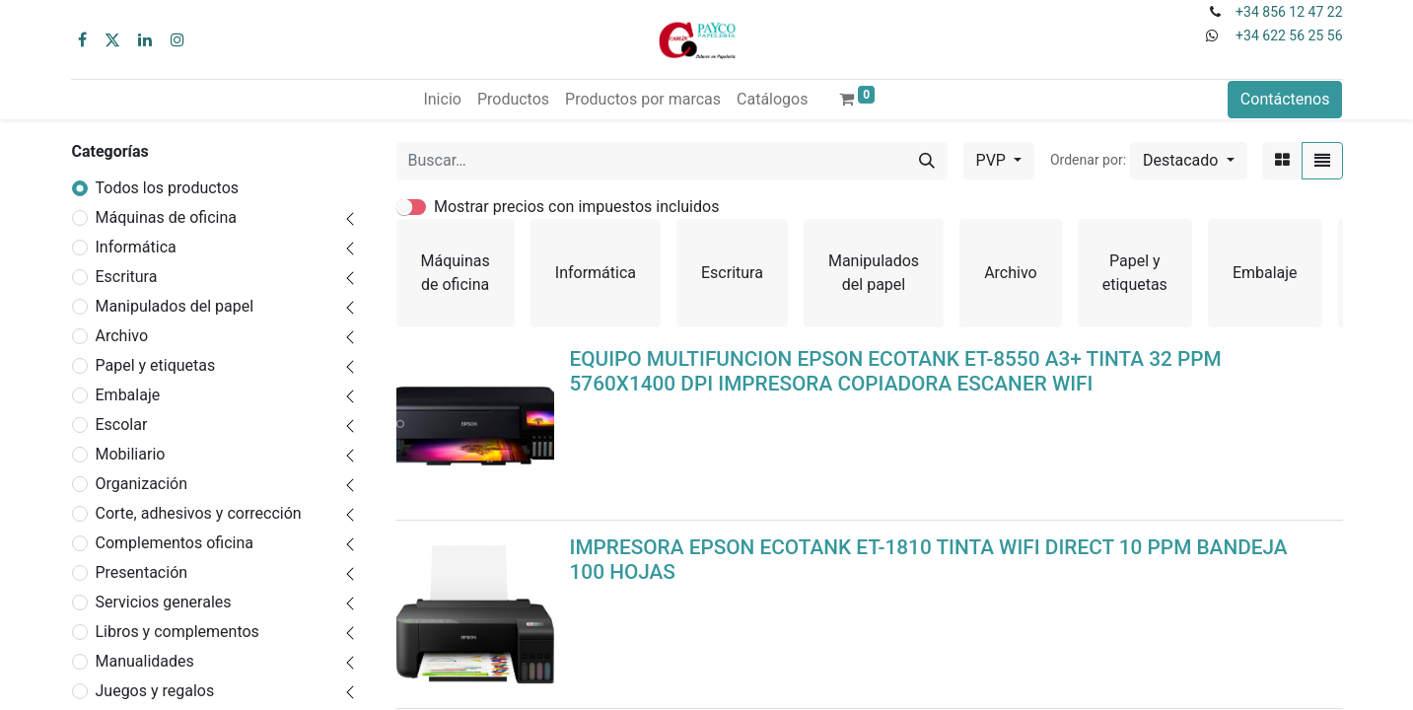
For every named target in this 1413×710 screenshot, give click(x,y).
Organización (142, 483)
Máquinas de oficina (167, 217)
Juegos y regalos (155, 690)
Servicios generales (164, 602)
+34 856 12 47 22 (1289, 12)
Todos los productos (168, 187)
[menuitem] (441, 99)
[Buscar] (927, 160)
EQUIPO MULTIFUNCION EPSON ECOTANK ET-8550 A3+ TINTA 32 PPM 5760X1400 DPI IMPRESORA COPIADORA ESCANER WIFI (896, 371)
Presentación (142, 572)
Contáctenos (1285, 99)
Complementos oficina (175, 542)
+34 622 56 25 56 (1289, 35)
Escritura (127, 276)
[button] (1188, 160)
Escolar (122, 424)
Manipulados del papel (175, 306)
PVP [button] (993, 160)
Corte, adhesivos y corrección (199, 513)
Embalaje (128, 395)
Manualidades (145, 661)
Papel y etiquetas (156, 365)
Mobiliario (131, 454)
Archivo (122, 335)
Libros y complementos (177, 631)
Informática (136, 247)
